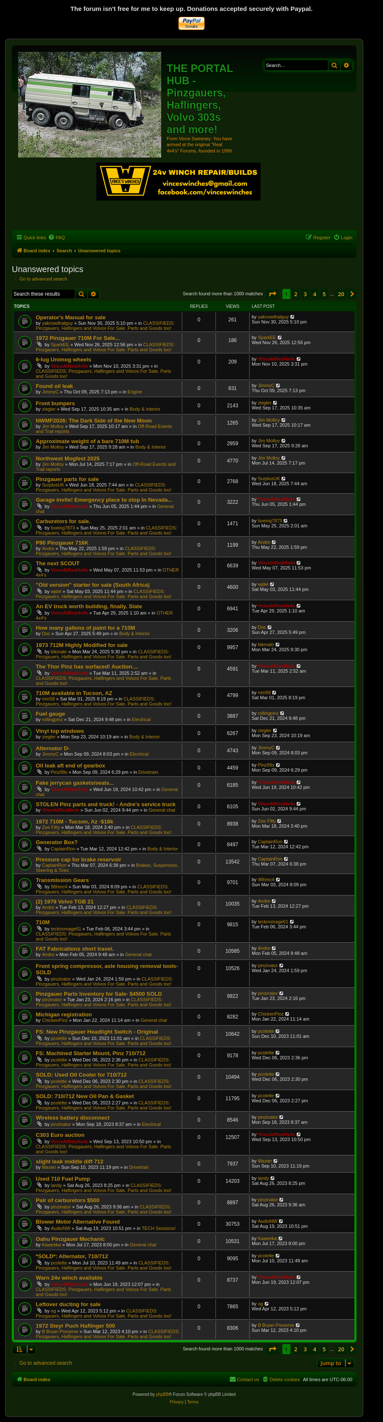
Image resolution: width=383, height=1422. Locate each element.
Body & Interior (145, 409)
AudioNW (60, 1228)
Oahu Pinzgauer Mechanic (70, 1239)
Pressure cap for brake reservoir (78, 859)
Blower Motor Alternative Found (78, 1222)
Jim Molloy (53, 426)
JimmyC (50, 391)
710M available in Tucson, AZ (74, 693)
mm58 (48, 698)
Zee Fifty (51, 827)
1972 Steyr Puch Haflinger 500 (75, 1326)
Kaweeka (51, 1244)
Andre (48, 548)
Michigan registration (64, 1014)
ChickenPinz (55, 1020)
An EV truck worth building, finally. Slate (89, 606)
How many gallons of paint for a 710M (85, 628)
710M (43, 922)
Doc (46, 633)
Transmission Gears (62, 880)
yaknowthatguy (57, 323)
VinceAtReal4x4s (69, 366)
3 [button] (305, 294)
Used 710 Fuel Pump (63, 1179)
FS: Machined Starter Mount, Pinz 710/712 (91, 1053)
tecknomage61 (66, 928)
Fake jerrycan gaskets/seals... (75, 783)
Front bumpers (55, 403)
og (53, 1310)
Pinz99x (59, 772)
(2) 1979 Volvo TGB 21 (65, 901)
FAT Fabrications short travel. (75, 949)
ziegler (49, 409)
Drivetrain (148, 772)
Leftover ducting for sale (68, 1304)
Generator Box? (57, 842)
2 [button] (295, 294)
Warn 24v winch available (69, 1278)
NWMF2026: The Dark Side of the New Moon (94, 420)
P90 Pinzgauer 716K (62, 543)
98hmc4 (59, 886)
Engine (135, 391)
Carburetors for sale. (63, 521)
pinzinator (61, 978)
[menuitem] (56, 238)
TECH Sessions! (159, 1228)
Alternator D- (53, 748)
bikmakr (59, 651)
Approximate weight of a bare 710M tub (87, 441)
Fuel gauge (50, 714)
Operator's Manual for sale (71, 317)
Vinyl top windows (60, 731)
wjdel (56, 591)
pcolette (59, 1038)
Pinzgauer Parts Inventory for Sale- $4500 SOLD (99, 994)
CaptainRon (63, 848)
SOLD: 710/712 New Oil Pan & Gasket (85, 1096)
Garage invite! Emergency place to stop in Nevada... (104, 500)
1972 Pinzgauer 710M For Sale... (78, 338)
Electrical (141, 719)
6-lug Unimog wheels (63, 359)
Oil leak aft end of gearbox (70, 765)
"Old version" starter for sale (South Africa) (93, 585)
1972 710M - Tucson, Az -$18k (74, 821)
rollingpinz (52, 719)
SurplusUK (53, 484)
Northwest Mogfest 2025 (68, 458)
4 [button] (314, 294)
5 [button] (324, 294)
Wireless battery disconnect (72, 1118)
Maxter (49, 1167)
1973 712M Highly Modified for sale (82, 645)
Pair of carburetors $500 (67, 1200)
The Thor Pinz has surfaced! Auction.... (87, 666)
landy (56, 1185)
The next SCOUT (58, 563)
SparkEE (60, 344)
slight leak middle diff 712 (70, 1161)
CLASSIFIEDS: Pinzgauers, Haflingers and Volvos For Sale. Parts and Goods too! (105, 326)
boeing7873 (63, 527)
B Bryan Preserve (60, 1331)
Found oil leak (54, 386)
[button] (272, 294)
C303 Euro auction (60, 1135)
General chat (162, 810)
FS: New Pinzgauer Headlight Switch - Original (97, 1032)
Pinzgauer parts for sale (67, 479)
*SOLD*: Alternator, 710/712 (72, 1256)
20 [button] (341, 294)
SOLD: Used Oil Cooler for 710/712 (81, 1075)
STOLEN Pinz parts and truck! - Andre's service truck (106, 804)
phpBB (162, 1394)
